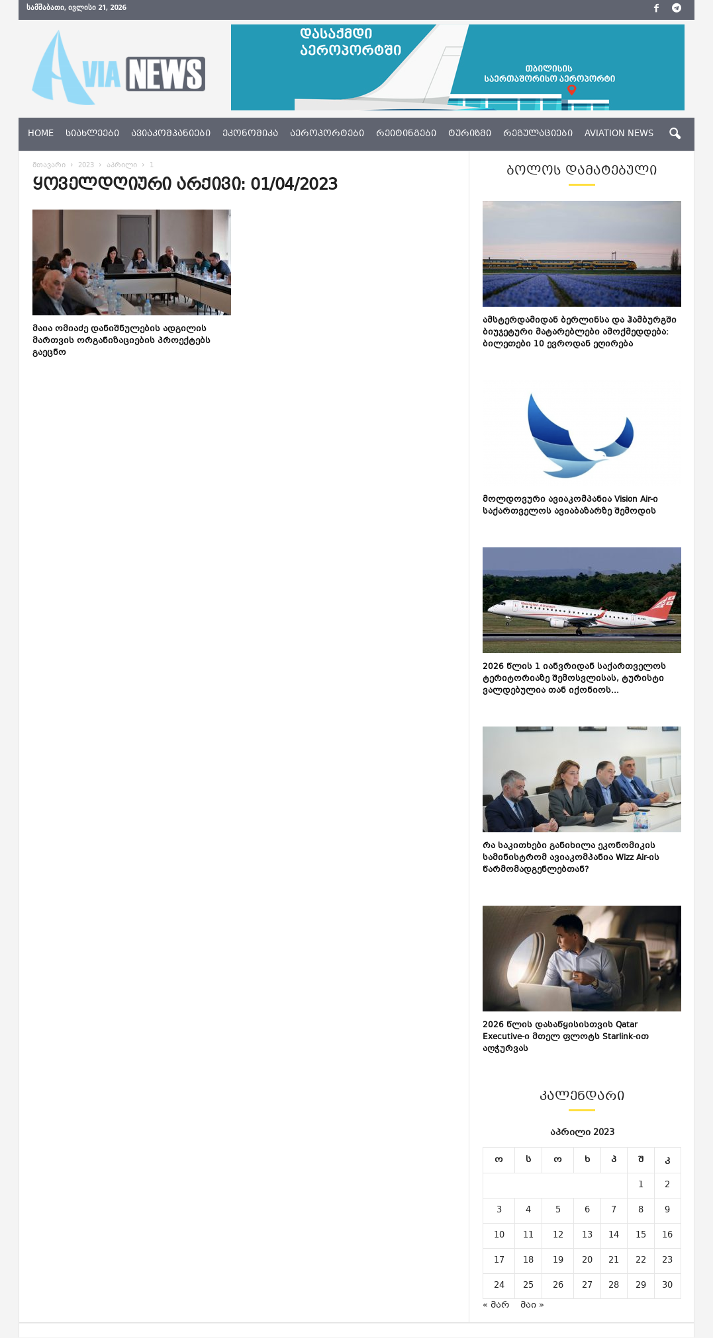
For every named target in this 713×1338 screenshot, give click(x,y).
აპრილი (122, 166)
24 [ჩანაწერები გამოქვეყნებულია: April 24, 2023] (499, 1285)
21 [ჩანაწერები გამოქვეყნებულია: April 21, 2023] (613, 1260)
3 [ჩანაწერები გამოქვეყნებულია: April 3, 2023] (499, 1210)
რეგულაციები (538, 134)
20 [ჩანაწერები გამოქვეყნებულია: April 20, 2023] (587, 1260)
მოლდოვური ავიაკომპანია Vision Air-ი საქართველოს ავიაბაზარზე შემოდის (570, 506)
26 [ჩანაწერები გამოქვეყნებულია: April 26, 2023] (558, 1285)
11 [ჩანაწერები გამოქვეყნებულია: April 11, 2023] (528, 1235)
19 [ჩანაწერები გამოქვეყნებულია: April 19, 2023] (558, 1260)
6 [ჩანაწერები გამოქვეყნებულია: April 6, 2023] (587, 1210)
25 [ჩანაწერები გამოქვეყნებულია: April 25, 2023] (528, 1285)
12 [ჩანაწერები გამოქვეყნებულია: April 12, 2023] (558, 1235)
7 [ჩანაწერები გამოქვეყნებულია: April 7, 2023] (613, 1210)
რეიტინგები (406, 134)
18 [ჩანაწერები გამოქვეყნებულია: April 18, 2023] (528, 1260)
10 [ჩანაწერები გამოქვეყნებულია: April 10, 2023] (499, 1235)
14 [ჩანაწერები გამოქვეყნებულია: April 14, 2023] (613, 1235)
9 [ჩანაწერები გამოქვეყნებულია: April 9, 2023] (667, 1210)
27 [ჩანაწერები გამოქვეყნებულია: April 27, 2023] (587, 1285)
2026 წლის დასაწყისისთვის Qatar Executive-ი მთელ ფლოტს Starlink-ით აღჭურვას (566, 1037)
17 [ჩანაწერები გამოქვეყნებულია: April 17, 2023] (499, 1260)
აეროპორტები (327, 134)
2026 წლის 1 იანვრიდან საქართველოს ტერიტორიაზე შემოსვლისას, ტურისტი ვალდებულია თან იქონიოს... (574, 679)
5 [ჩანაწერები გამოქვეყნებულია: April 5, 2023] (558, 1210)
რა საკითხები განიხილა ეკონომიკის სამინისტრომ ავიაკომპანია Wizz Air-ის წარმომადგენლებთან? (571, 858)
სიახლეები (92, 134)
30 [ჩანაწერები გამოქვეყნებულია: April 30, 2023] (667, 1285)
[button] (674, 134)
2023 (86, 166)
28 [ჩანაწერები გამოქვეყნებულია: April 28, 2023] (613, 1285)
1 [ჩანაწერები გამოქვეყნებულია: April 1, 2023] (640, 1185)
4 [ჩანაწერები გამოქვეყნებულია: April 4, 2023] (528, 1210)
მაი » (532, 1305)
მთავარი (49, 166)
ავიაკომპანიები (171, 134)
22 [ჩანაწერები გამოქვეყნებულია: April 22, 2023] (641, 1260)
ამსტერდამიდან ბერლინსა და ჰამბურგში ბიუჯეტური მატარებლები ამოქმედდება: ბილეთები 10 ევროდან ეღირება (580, 332)
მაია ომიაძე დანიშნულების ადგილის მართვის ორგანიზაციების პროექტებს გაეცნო (121, 341)
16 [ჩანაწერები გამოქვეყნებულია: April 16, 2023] (667, 1235)
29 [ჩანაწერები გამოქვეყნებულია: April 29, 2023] (641, 1285)
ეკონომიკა (250, 134)
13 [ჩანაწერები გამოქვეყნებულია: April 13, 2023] (587, 1235)
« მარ (496, 1305)
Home (41, 134)
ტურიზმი (469, 134)
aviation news (619, 134)
